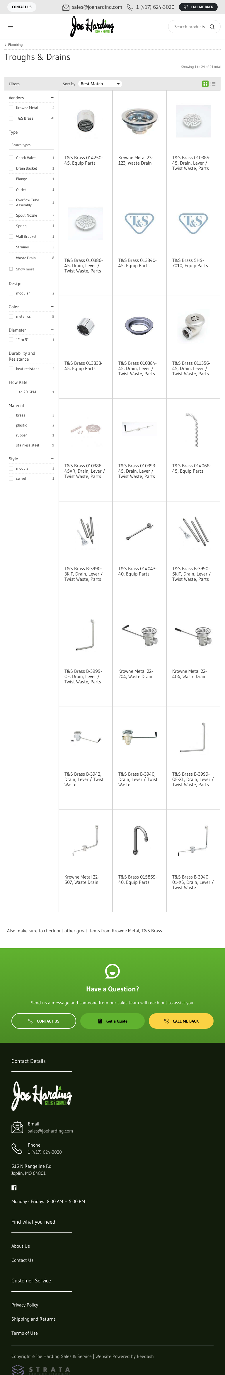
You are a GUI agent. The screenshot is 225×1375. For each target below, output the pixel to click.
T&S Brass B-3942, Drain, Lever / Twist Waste (84, 779)
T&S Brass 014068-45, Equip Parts (191, 468)
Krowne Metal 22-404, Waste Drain (189, 673)
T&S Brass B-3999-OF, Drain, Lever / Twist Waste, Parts (83, 676)
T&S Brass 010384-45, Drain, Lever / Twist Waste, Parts (137, 368)
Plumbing (15, 45)
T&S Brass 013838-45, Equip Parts (83, 365)
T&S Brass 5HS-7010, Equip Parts (190, 262)
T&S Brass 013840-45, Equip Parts (137, 262)
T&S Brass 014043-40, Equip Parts (137, 571)
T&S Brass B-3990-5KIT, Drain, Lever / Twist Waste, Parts (191, 574)
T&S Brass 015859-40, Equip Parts (137, 879)
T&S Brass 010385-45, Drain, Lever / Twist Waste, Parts (191, 163)
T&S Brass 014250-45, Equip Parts (83, 160)
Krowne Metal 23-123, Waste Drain (135, 160)
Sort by (69, 84)
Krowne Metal (27, 107)
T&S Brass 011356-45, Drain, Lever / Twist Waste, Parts (191, 368)
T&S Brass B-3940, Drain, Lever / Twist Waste (138, 779)
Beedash (145, 1356)
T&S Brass (24, 118)
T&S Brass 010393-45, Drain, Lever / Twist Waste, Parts (137, 471)
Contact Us (22, 7)
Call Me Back (198, 7)
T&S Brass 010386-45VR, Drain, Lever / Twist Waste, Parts (84, 471)
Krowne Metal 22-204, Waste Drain (135, 673)
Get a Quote (112, 1021)
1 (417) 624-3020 (45, 1152)
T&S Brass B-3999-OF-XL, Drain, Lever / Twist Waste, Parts (193, 779)
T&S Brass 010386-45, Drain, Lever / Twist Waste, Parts (83, 265)
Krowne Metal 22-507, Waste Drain (81, 879)
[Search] (194, 26)
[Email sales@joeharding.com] (92, 7)
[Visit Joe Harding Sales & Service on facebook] (14, 1187)
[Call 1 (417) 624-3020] (150, 7)
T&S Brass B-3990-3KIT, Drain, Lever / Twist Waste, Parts (83, 574)
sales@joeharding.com (50, 1131)
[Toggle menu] (10, 26)
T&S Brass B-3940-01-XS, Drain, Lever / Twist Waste (193, 882)
